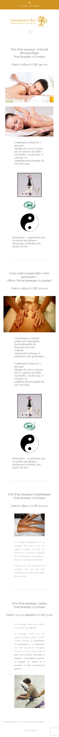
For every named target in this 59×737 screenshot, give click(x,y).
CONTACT (36, 6)
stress (35, 661)
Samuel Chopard (37, 722)
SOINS (25, 6)
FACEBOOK (32, 731)
